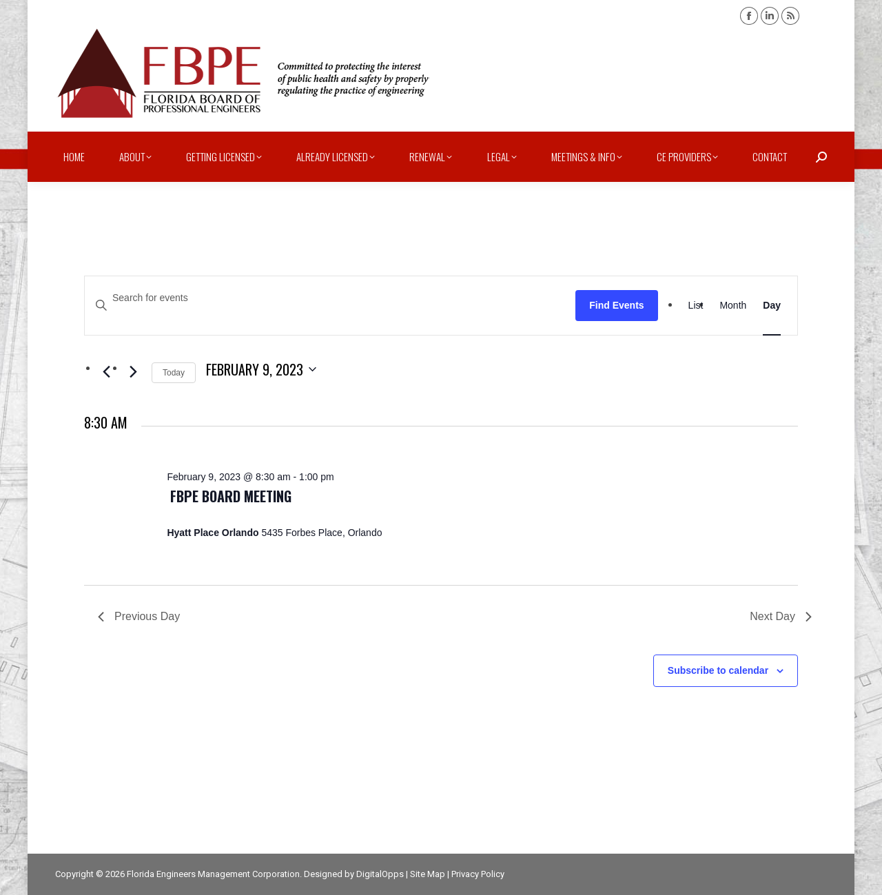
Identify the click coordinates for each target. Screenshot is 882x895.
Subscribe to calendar (718, 670)
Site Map (427, 874)
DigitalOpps (380, 874)
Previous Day (139, 616)
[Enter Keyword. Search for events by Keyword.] (330, 298)
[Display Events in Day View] (772, 305)
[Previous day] (106, 372)
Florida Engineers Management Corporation (213, 874)
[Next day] (133, 372)
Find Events (616, 305)
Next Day (781, 616)
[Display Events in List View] (696, 305)
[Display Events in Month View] (732, 305)
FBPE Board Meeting (230, 496)
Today (174, 373)
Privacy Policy (477, 874)
